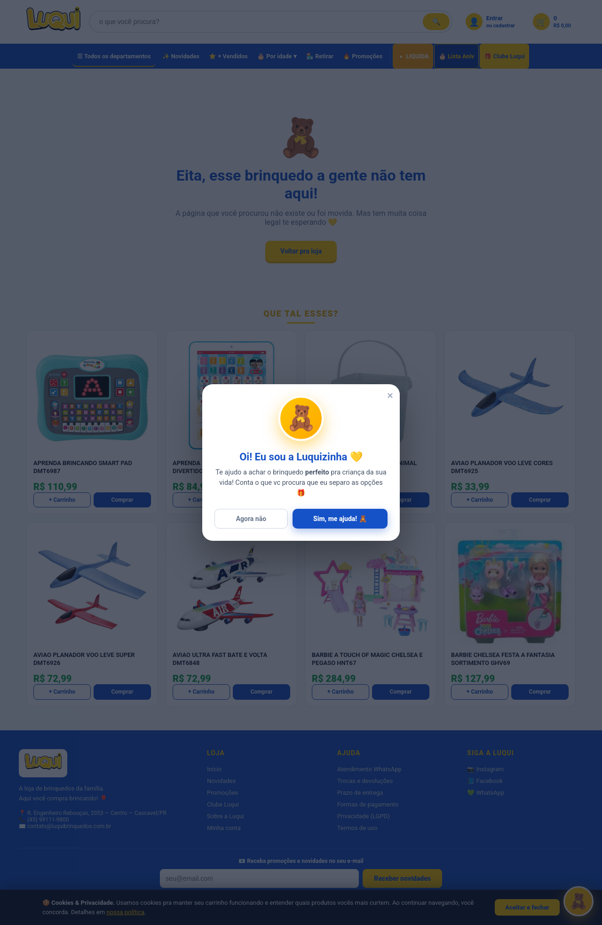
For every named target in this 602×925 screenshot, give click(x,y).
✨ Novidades (181, 56)
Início (214, 769)
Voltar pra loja (301, 251)
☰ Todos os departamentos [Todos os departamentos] (114, 56)
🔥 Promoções (362, 56)
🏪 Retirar (319, 56)
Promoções (222, 792)
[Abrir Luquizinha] (578, 899)
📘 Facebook (485, 780)
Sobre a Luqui (225, 816)
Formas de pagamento (367, 804)
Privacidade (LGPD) (363, 816)
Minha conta (224, 827)
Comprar (122, 500)
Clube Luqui (223, 804)
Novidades (221, 780)
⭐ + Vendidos (228, 56)
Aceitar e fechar (527, 907)
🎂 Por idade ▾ (277, 56)
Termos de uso (357, 827)
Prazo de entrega (360, 792)
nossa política (125, 912)
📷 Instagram (485, 769)
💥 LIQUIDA (412, 56)
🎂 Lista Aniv (457, 56)
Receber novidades (402, 878)
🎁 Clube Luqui (504, 56)
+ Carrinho (62, 500)
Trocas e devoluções (365, 780)
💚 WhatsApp (485, 792)
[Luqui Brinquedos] (53, 22)
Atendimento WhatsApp (369, 769)
